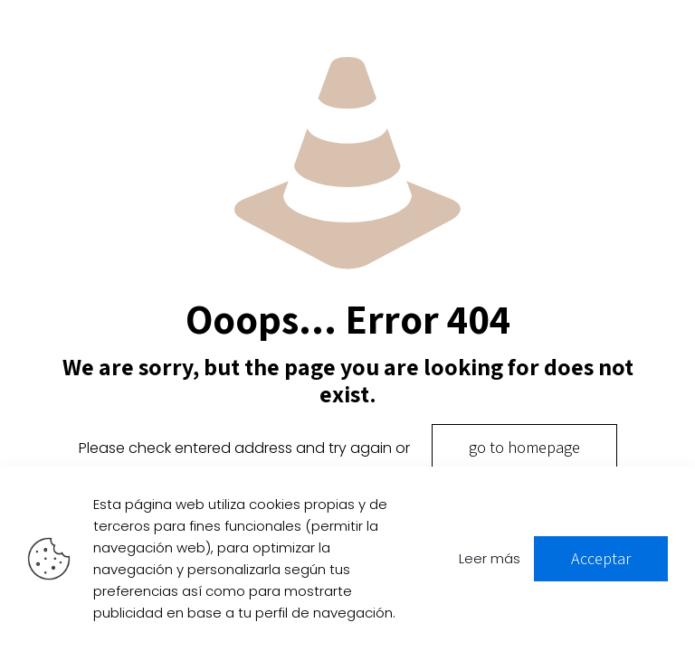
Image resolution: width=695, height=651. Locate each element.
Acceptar (601, 558)
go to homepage (524, 447)
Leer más (489, 558)
